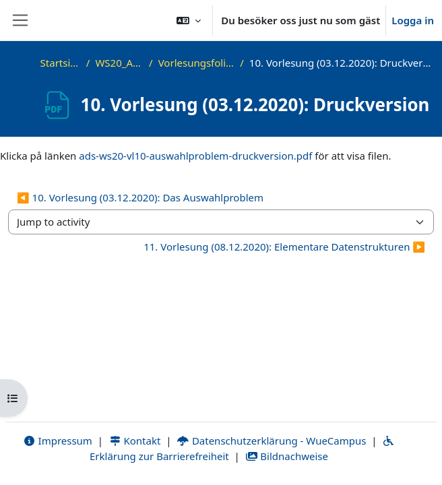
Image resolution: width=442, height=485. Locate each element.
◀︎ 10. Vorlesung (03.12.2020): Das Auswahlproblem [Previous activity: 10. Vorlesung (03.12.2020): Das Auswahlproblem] (140, 197)
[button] (189, 20)
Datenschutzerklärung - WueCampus (271, 440)
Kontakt (134, 440)
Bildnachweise (286, 456)
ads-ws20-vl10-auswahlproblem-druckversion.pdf (195, 155)
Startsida (60, 62)
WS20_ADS (119, 62)
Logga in (412, 20)
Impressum (57, 440)
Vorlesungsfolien (196, 62)
